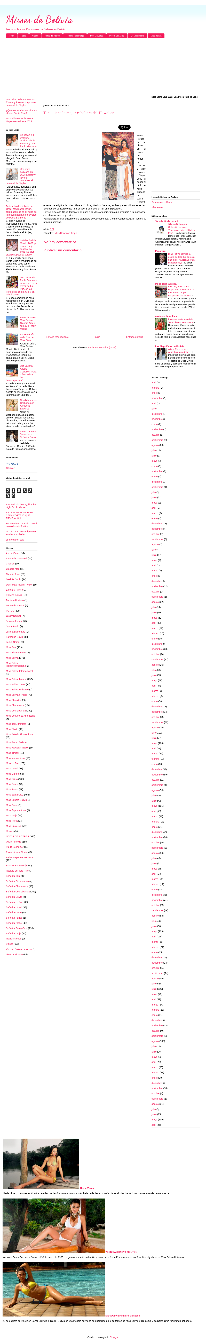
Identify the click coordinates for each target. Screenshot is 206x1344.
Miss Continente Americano (20, 715)
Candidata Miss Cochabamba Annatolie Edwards (28, 404)
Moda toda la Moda (166, 283)
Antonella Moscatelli (16, 558)
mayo (154, 461)
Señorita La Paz (14, 902)
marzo (155, 513)
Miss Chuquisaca (15, 705)
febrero (155, 387)
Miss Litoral (12, 768)
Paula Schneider (14, 847)
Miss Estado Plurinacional (19, 734)
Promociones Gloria (16, 852)
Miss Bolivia (156, 36)
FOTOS (10, 610)
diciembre (157, 414)
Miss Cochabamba (16, 710)
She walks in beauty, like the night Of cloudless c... (21, 506)
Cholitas (10, 563)
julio (154, 408)
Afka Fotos (157, 207)
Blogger (114, 1337)
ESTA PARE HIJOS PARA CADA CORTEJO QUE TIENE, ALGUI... (19, 515)
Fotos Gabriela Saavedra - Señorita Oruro (28, 434)
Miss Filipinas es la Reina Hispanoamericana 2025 (19, 120)
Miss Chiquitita (13, 700)
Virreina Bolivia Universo (19, 949)
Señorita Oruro (14, 912)
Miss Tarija (11, 815)
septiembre (157, 440)
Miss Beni (11, 647)
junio (154, 455)
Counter (10, 468)
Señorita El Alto (14, 896)
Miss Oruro (12, 779)
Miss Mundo (12, 773)
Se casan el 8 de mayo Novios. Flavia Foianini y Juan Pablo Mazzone (28, 141)
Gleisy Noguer (13, 616)
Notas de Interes (52, 36)
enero (155, 392)
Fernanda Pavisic (15, 605)
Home (11, 36)
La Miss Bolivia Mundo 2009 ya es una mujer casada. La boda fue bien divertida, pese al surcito (21, 247)
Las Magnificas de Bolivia (169, 346)
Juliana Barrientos (15, 631)
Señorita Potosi (14, 923)
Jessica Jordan (14, 621)
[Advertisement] (103, 67)
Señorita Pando (14, 917)
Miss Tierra (12, 820)
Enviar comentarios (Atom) (102, 347)
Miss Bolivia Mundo (16, 679)
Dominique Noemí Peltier (19, 584)
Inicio (97, 337)
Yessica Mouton (14, 954)
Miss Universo (96, 36)
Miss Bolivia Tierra (15, 684)
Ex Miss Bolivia (137, 36)
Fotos (23, 36)
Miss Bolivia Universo (17, 689)
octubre (156, 434)
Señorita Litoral (14, 907)
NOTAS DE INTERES (17, 836)
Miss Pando (12, 784)
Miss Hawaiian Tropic (66, 233)
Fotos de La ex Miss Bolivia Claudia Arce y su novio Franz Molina (28, 323)
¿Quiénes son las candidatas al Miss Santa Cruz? (21, 112)
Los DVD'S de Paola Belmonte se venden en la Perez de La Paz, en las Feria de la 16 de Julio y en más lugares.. (21, 286)
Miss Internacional (15, 758)
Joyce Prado (12, 626)
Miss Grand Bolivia (16, 742)
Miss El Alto (12, 729)
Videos (35, 36)
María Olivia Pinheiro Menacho (122, 1315)
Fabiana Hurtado (15, 600)
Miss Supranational (16, 810)
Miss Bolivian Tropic (16, 694)
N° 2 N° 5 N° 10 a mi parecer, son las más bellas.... (21, 533)
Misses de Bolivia (39, 19)
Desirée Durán (13, 579)
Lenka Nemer (13, 642)
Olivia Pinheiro (13, 841)
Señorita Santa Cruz (16, 928)
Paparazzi (160, 251)
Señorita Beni (13, 876)
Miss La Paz (12, 763)
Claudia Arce (12, 569)
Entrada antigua (134, 337)
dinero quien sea (15, 539)
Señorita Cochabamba (18, 891)
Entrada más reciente (57, 337)
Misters (10, 831)
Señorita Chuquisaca (17, 886)
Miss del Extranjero (16, 724)
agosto (155, 445)
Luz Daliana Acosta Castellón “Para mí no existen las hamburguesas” (21, 372)
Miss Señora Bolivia (16, 800)
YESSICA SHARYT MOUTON (121, 1252)
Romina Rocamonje (75, 36)
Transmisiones (13, 938)
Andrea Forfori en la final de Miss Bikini (27, 337)
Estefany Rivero (14, 589)
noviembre (157, 398)
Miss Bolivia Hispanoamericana (16, 664)
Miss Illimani (12, 753)
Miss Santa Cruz (116, 36)
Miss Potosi (12, 789)
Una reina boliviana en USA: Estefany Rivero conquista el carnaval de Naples (21, 102)
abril (154, 382)
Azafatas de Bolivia (166, 316)
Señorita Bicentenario (17, 881)
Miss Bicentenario (15, 652)
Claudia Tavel (13, 574)
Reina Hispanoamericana (19, 857)
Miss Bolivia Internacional (19, 671)
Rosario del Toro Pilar (17, 870)
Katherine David (14, 637)
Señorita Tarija (13, 933)
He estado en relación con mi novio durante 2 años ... (21, 525)
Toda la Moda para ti (166, 221)
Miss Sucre (12, 805)
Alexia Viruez (13, 553)
